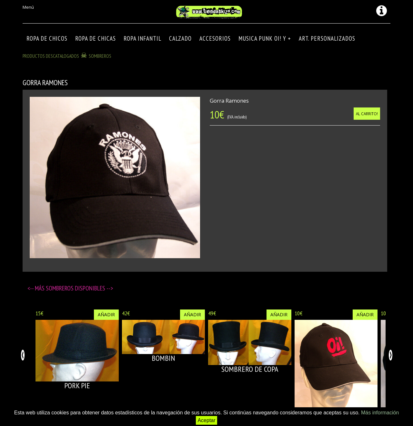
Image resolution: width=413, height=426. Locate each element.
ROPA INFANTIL (142, 38)
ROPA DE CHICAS (95, 38)
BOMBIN (163, 358)
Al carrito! (367, 113)
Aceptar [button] (206, 420)
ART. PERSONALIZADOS (327, 38)
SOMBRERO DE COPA (249, 369)
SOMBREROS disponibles (76, 288)
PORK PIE (77, 385)
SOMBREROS (100, 56)
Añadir (106, 314)
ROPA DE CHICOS (46, 38)
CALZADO (180, 38)
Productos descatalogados (51, 56)
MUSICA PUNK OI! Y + (264, 38)
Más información (380, 412)
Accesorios (215, 38)
